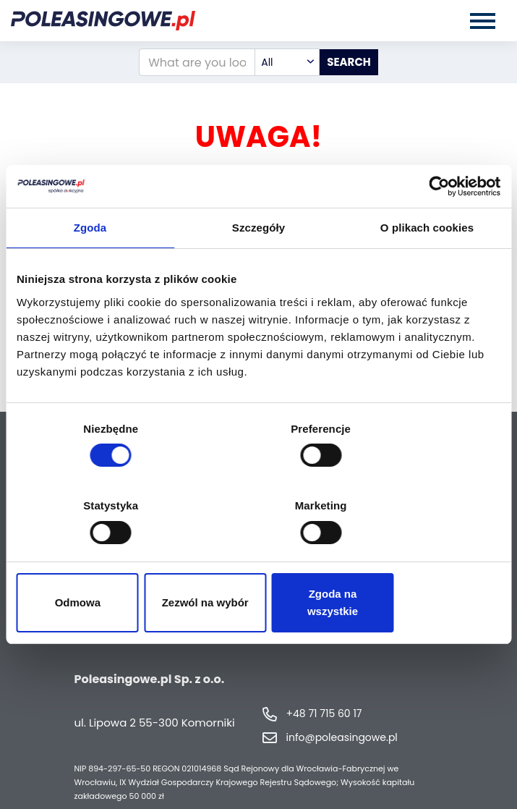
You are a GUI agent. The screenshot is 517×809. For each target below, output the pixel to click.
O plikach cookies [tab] (427, 275)
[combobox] (287, 62)
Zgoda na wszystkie (422, 564)
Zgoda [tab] (90, 275)
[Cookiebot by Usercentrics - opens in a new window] (437, 234)
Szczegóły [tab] (258, 275)
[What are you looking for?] (197, 62)
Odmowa (95, 564)
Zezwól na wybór (258, 564)
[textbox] (287, 62)
